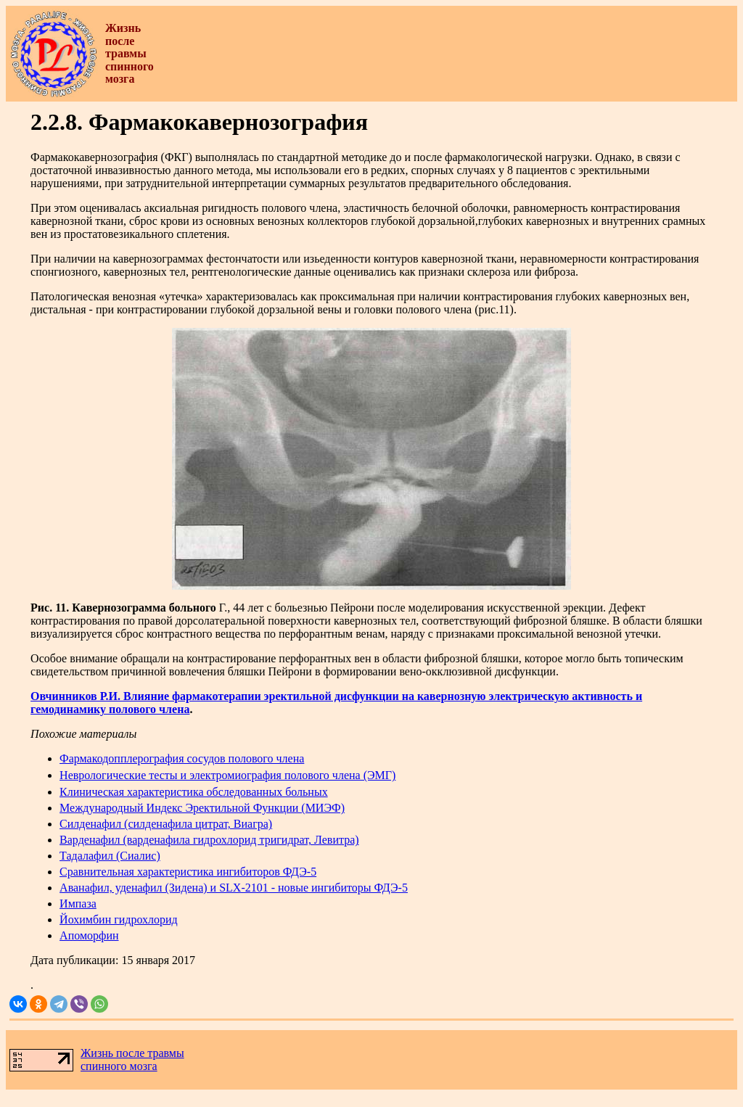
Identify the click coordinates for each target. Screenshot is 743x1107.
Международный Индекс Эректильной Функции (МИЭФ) (202, 808)
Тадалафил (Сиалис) (109, 855)
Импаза (78, 903)
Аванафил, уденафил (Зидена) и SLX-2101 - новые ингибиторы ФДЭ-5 (233, 887)
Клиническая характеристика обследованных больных (193, 792)
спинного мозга (119, 1066)
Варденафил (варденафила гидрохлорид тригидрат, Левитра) (209, 840)
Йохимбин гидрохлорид (118, 919)
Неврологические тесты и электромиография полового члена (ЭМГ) (227, 775)
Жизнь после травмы (132, 1053)
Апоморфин (88, 935)
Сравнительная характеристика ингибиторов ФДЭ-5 (187, 871)
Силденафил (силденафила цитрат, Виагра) (165, 824)
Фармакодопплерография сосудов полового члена (181, 758)
